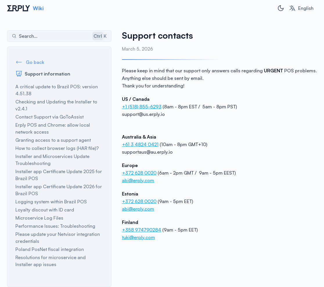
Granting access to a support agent (53, 140)
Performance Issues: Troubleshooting (55, 226)
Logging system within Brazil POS (51, 202)
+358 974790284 (141, 230)
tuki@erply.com (138, 237)
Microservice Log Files (39, 218)
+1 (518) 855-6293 (141, 107)
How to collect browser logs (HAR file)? (57, 148)
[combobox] (301, 8)
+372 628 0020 (139, 173)
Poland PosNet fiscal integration (49, 249)
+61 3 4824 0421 (140, 144)
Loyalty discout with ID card (44, 210)
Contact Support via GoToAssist (49, 117)
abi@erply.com (138, 180)
